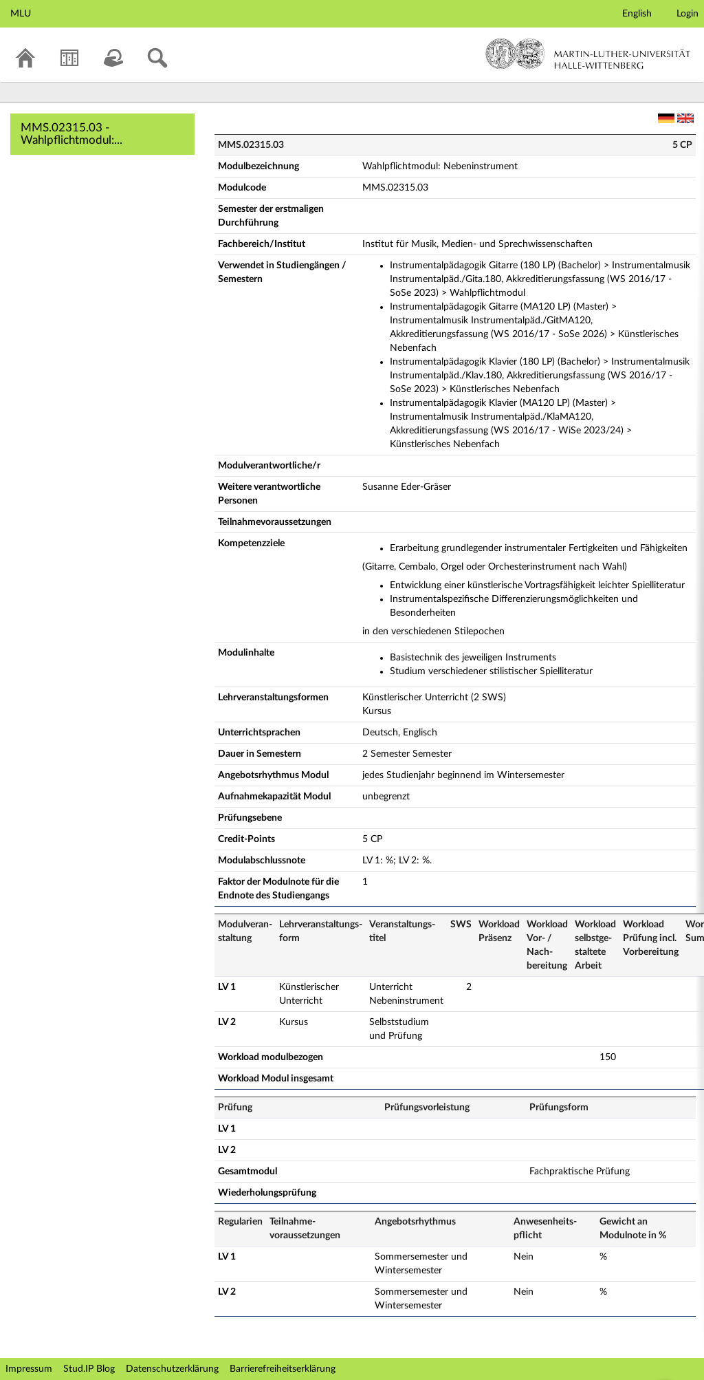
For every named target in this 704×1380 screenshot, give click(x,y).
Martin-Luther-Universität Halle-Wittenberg (588, 53)
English (637, 14)
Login (687, 14)
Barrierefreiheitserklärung (283, 1369)
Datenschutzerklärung (172, 1369)
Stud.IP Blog (89, 1369)
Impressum (29, 1369)
